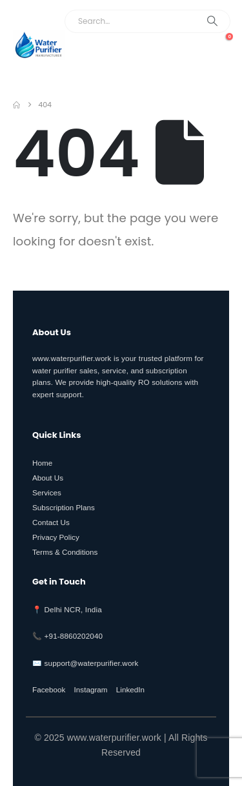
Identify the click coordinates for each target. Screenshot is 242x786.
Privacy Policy (55, 537)
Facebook (48, 689)
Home (42, 463)
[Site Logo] (39, 45)
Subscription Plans (63, 507)
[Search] (212, 21)
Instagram (91, 689)
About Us (47, 477)
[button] (216, 64)
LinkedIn (130, 689)
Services (46, 492)
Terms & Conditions (64, 552)
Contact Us (51, 522)
